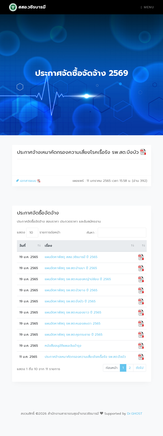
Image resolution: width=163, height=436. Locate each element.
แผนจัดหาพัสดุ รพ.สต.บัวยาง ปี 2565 (71, 290)
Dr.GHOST (134, 413)
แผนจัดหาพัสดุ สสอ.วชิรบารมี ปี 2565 (71, 257)
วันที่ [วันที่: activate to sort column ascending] (22, 245)
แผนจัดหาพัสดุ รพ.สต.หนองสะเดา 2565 (72, 323)
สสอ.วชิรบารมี (27, 7)
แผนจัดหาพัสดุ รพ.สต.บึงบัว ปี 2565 (70, 301)
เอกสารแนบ (28, 180)
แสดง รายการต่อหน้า (38, 232)
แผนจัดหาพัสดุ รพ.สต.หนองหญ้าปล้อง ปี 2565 (78, 279)
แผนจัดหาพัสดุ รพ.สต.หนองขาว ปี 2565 (73, 312)
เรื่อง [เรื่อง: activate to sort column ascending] (48, 245)
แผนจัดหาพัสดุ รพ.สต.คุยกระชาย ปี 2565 (73, 334)
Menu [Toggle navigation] (147, 7)
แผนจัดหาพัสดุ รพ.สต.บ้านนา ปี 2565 (71, 268)
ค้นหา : (116, 232)
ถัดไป (139, 367)
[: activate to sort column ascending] (141, 246)
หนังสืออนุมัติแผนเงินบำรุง (63, 345)
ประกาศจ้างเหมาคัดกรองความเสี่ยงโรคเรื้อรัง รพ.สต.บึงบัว (85, 356)
